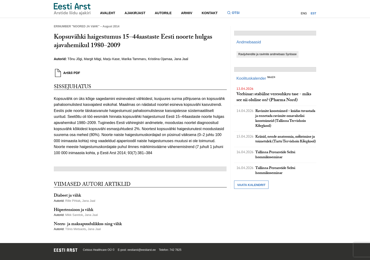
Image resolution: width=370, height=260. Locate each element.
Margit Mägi (92, 59)
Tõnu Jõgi (74, 59)
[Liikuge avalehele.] (72, 9)
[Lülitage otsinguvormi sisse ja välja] (235, 13)
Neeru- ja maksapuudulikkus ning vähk (88, 224)
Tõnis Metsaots (75, 229)
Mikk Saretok (74, 215)
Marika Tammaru (134, 59)
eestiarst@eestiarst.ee (141, 250)
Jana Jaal (181, 59)
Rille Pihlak (72, 200)
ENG (304, 13)
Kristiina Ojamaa (160, 59)
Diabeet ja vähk (67, 196)
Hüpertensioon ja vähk (73, 210)
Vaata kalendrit (251, 185)
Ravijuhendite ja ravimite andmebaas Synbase (267, 54)
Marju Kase (111, 59)
